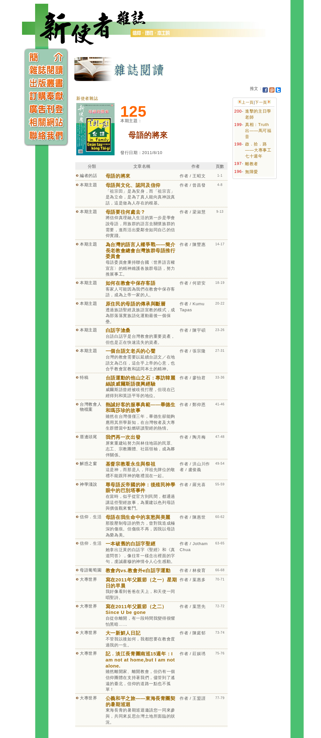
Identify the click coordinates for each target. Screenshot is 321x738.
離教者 (251, 163)
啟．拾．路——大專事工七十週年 (258, 150)
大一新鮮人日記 (123, 633)
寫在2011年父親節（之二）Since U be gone (136, 609)
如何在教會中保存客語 (131, 283)
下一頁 (261, 102)
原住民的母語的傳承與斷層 (136, 303)
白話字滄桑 (118, 330)
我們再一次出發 (123, 437)
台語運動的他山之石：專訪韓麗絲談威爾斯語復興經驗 (140, 381)
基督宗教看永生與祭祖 (131, 464)
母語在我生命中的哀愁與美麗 (138, 517)
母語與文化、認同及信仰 (133, 185)
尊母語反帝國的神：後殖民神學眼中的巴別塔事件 (140, 487)
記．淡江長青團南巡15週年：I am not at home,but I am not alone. (140, 659)
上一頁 (248, 102)
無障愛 (251, 171)
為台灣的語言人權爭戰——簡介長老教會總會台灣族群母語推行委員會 (140, 250)
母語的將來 (118, 176)
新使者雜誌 (87, 98)
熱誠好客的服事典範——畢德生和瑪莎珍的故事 (140, 407)
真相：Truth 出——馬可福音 (258, 130)
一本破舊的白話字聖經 (131, 543)
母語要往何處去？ (126, 212)
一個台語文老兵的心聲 (131, 351)
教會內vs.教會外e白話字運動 (138, 570)
